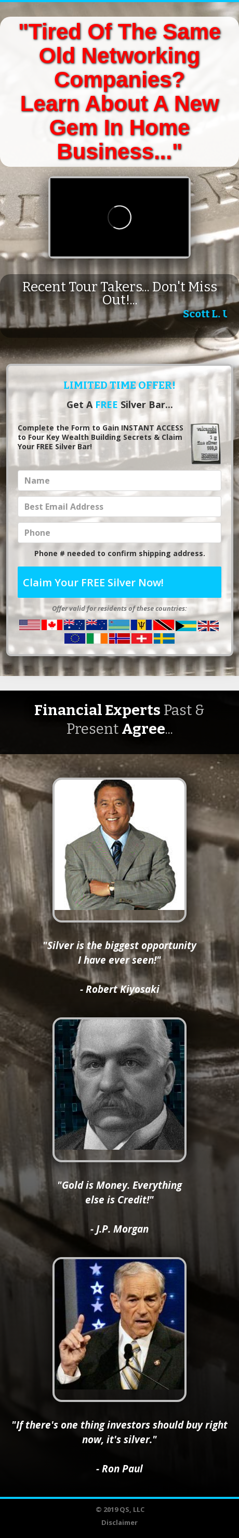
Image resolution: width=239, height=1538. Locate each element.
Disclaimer (119, 1522)
